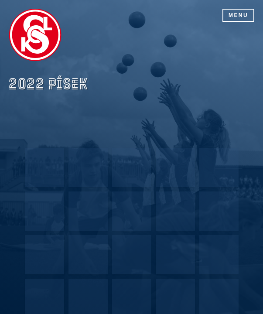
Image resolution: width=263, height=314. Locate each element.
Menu (238, 15)
